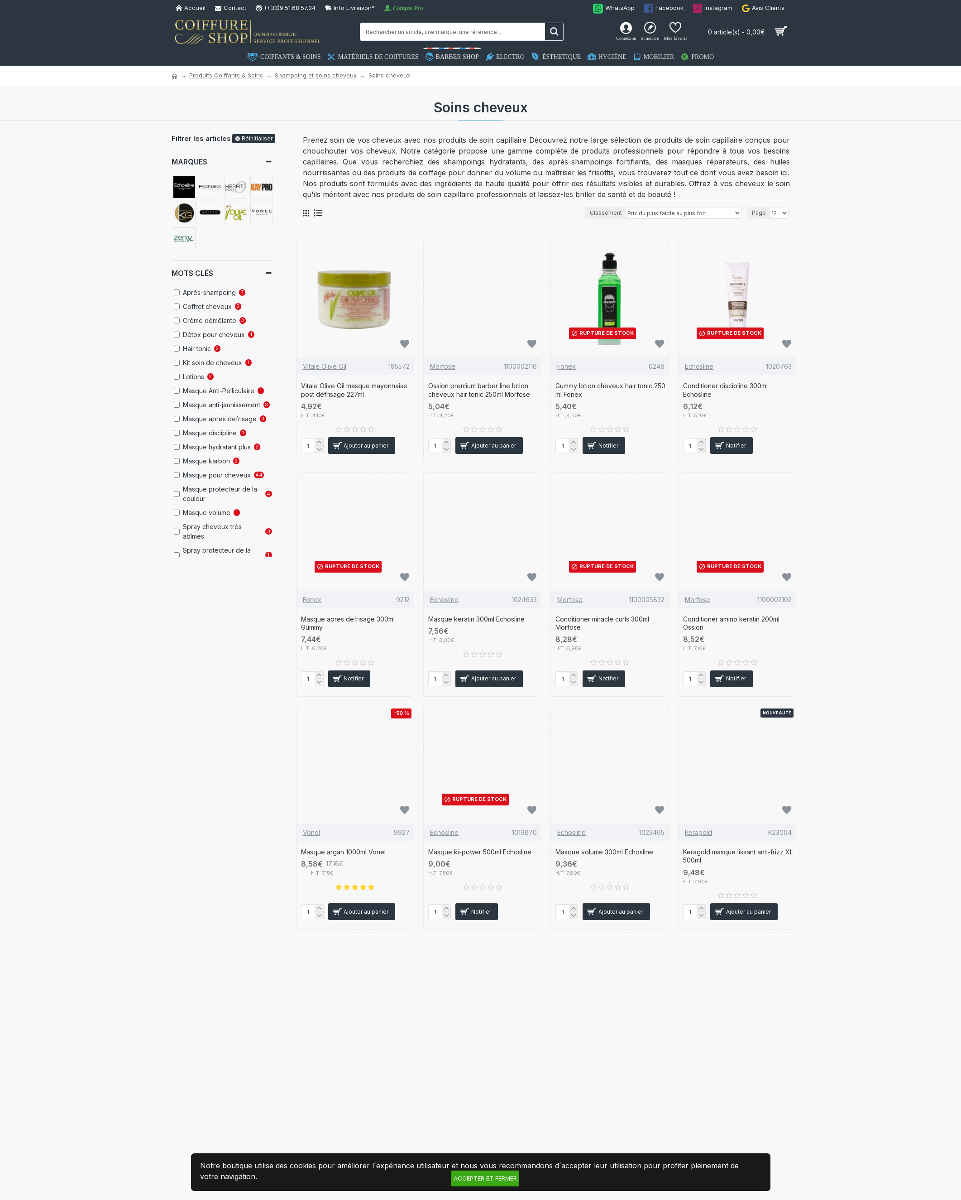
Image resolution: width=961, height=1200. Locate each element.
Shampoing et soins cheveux (316, 75)
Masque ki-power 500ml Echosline (479, 852)
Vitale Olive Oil (324, 366)
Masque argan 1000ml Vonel (343, 852)
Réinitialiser (257, 138)
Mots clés (192, 273)
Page (759, 212)
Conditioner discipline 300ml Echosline (725, 390)
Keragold (698, 832)
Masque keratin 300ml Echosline (476, 619)
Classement (606, 212)
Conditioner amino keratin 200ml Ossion (731, 623)
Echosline (699, 366)
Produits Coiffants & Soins (226, 75)
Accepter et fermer (485, 1178)
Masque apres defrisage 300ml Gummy (348, 623)
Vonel (311, 832)
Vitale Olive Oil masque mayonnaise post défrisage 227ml (354, 390)
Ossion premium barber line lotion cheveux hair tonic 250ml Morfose (479, 390)
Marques (189, 161)
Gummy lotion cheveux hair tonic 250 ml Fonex (610, 390)
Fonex (566, 366)
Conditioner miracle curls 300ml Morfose (602, 623)
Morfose (442, 366)
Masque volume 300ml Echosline (604, 852)
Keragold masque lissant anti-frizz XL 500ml (738, 856)
